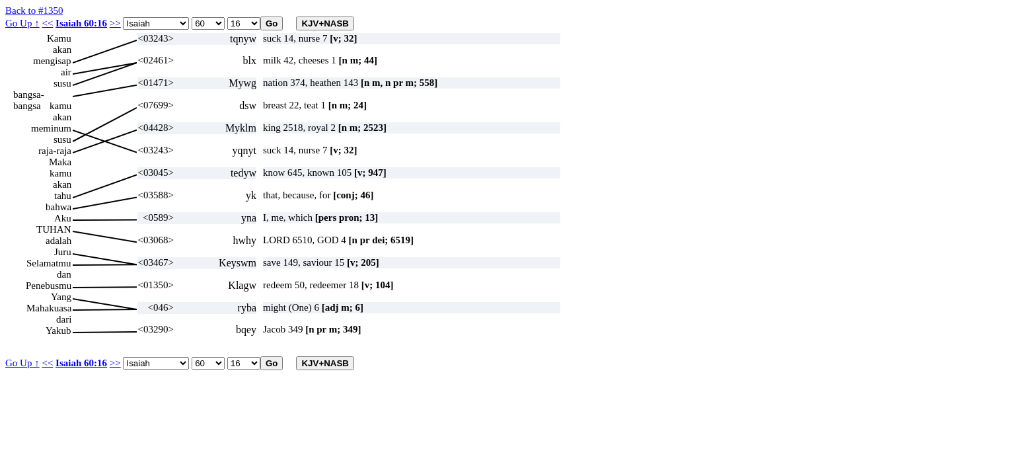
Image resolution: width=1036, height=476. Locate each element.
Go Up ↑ (22, 23)
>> (115, 23)
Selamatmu (48, 263)
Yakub (58, 330)
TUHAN (53, 229)
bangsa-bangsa (28, 94)
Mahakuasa (48, 308)
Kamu (59, 38)
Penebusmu (48, 285)
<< (47, 23)
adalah (58, 240)
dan (64, 274)
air (66, 72)
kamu (60, 105)
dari (63, 319)
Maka (60, 162)
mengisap (52, 61)
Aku (62, 218)
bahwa (58, 207)
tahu (62, 195)
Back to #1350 (34, 10)
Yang (61, 297)
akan (62, 49)
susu (62, 83)
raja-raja (54, 150)
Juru (62, 252)
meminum (51, 128)
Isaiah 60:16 (81, 23)
